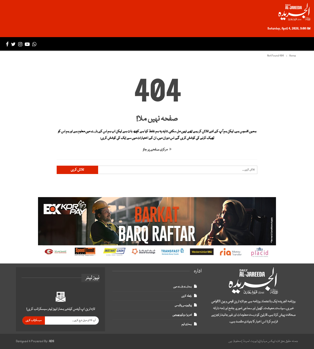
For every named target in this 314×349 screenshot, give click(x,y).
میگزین (117, 44)
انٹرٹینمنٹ (172, 44)
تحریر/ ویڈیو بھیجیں (182, 315)
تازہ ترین (276, 44)
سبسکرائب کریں (34, 320)
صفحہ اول (297, 44)
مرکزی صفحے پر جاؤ (157, 149)
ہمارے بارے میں (182, 287)
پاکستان (256, 44)
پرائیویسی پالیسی (183, 305)
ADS (51, 341)
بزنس (212, 44)
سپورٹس (194, 44)
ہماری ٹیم (187, 324)
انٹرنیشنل (231, 44)
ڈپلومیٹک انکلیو (143, 44)
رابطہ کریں (186, 296)
